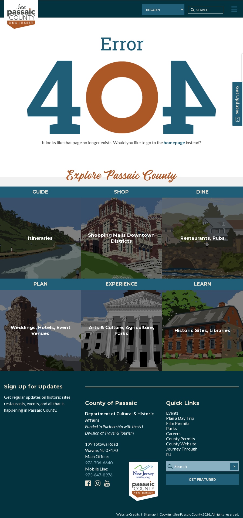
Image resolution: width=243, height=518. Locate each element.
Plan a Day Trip (180, 414)
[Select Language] (162, 9)
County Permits (180, 434)
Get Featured (202, 476)
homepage (174, 138)
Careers (173, 429)
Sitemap (150, 510)
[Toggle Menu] (234, 9)
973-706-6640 (99, 458)
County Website (181, 439)
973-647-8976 (99, 470)
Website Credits (128, 510)
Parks (171, 424)
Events (172, 409)
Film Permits (178, 419)
